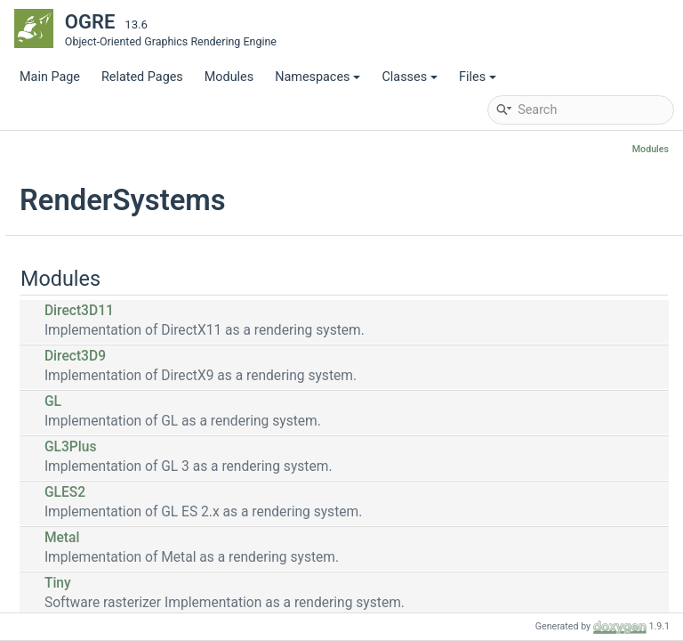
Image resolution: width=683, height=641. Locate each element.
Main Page (50, 77)
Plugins (67, 389)
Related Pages (142, 77)
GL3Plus (287, 447)
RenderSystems (91, 416)
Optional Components (108, 362)
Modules (229, 77)
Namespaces (317, 77)
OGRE (34, 149)
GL (269, 402)
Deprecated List (76, 256)
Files (477, 77)
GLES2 (281, 492)
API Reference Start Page (103, 175)
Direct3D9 (292, 356)
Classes (410, 77)
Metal (279, 538)
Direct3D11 (296, 311)
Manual (53, 202)
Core (59, 336)
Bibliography (67, 282)
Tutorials (57, 229)
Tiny (274, 583)
